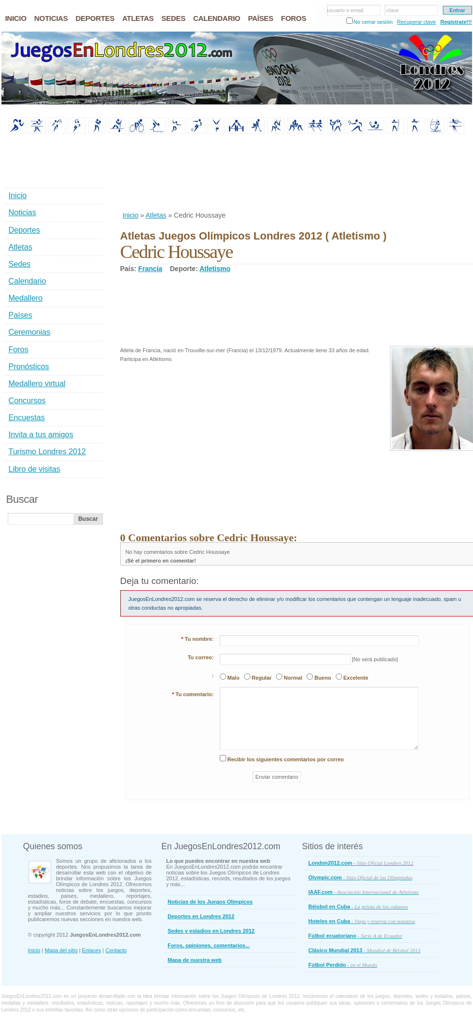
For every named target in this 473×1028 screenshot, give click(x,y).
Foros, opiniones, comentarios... (209, 945)
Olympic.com (361, 877)
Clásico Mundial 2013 (365, 950)
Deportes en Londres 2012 (201, 916)
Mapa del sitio (61, 950)
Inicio (131, 215)
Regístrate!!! (456, 22)
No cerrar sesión (373, 22)
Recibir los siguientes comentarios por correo (286, 759)
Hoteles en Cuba (362, 921)
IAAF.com (364, 892)
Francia (150, 269)
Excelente (355, 678)
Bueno (322, 678)
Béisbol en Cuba (358, 906)
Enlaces (91, 950)
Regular (262, 678)
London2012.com (361, 863)
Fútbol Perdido (343, 965)
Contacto (116, 950)
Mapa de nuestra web (195, 960)
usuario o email (345, 10)
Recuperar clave (416, 22)
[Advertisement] (151, 173)
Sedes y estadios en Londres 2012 (211, 931)
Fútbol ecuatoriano (356, 936)
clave (393, 10)
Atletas (156, 215)
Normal (293, 678)
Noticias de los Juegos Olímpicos (210, 902)
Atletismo (214, 269)
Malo (234, 678)
